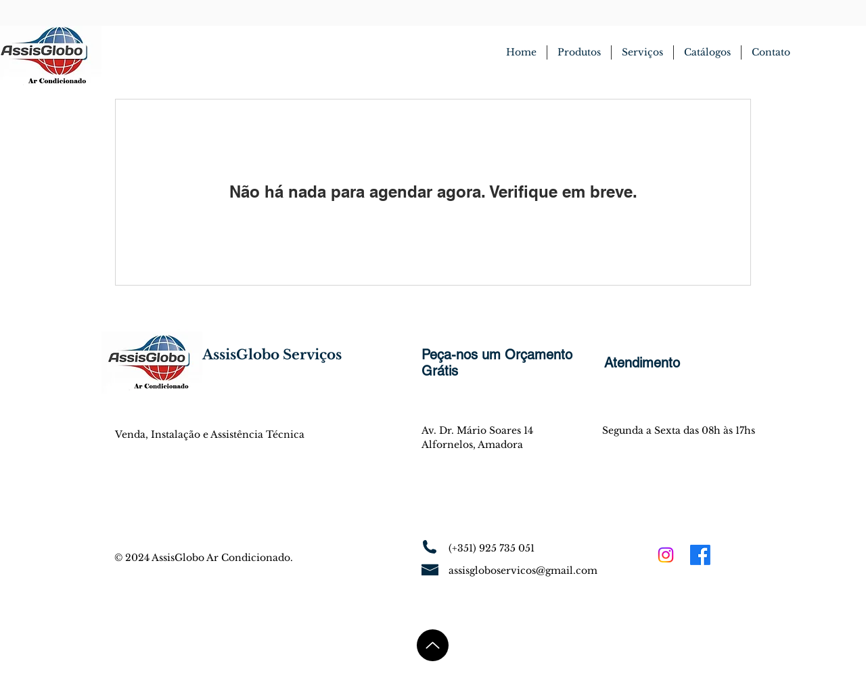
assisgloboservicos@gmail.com (523, 570)
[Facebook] (700, 555)
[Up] (433, 645)
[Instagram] (666, 555)
